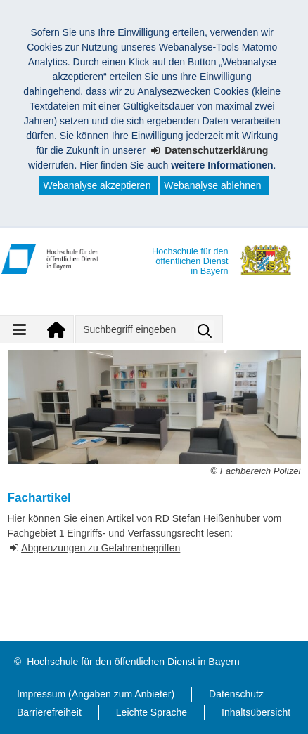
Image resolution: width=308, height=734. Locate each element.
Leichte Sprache (151, 712)
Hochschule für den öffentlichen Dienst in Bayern (133, 661)
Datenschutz (236, 694)
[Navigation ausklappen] (19, 329)
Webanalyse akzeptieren (96, 185)
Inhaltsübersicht (256, 712)
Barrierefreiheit (49, 712)
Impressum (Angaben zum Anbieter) (95, 694)
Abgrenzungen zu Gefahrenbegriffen (100, 547)
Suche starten (204, 330)
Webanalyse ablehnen (212, 185)
